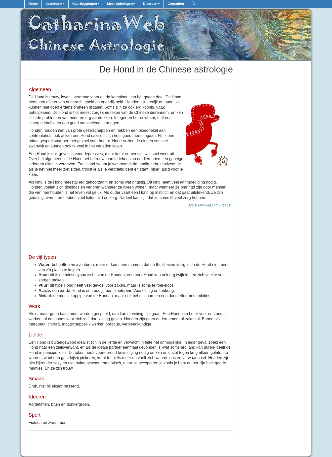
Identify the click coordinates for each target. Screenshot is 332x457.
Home (33, 3)
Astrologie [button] (55, 3)
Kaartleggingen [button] (85, 3)
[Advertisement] (130, 231)
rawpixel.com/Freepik (214, 205)
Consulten (175, 3)
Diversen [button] (151, 3)
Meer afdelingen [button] (121, 3)
